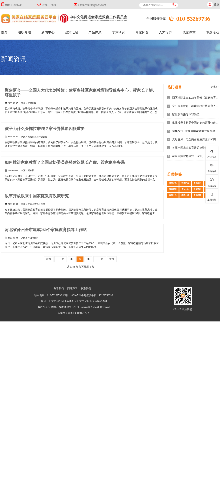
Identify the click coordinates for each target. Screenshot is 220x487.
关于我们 (59, 288)
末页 (111, 259)
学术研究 (118, 32)
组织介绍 (24, 32)
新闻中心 (48, 32)
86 (72, 259)
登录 (216, 4)
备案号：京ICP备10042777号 (74, 313)
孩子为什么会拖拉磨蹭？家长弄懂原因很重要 (45, 128)
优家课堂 (189, 32)
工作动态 (197, 183)
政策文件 (173, 195)
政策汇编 (71, 32)
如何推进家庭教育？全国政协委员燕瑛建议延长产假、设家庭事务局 (65, 162)
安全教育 (197, 195)
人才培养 (165, 32)
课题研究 (173, 189)
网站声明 (72, 288)
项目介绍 (185, 195)
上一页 (60, 259)
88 (88, 259)
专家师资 (142, 32)
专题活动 (212, 32)
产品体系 (94, 32)
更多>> (215, 86)
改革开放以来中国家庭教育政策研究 (37, 196)
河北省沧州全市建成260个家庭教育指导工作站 (46, 229)
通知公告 (185, 189)
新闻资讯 (173, 183)
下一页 (99, 259)
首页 (4, 32)
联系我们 (86, 288)
